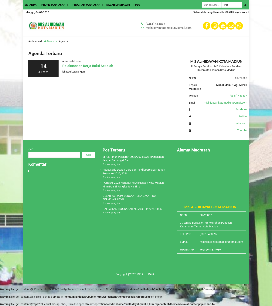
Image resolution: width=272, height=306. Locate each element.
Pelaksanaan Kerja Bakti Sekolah (87, 66)
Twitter (243, 116)
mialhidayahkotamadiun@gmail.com (169, 28)
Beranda (50, 41)
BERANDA (30, 4)
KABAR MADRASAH (118, 4)
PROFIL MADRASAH (53, 4)
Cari (30, 149)
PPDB (137, 4)
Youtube (242, 130)
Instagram (241, 123)
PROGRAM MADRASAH (86, 4)
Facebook (241, 109)
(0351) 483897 (155, 24)
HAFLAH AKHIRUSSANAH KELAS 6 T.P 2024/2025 (132, 208)
